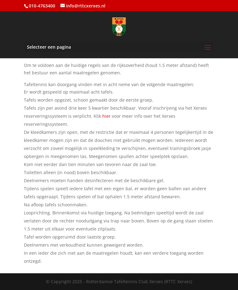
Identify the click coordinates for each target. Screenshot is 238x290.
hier (106, 116)
